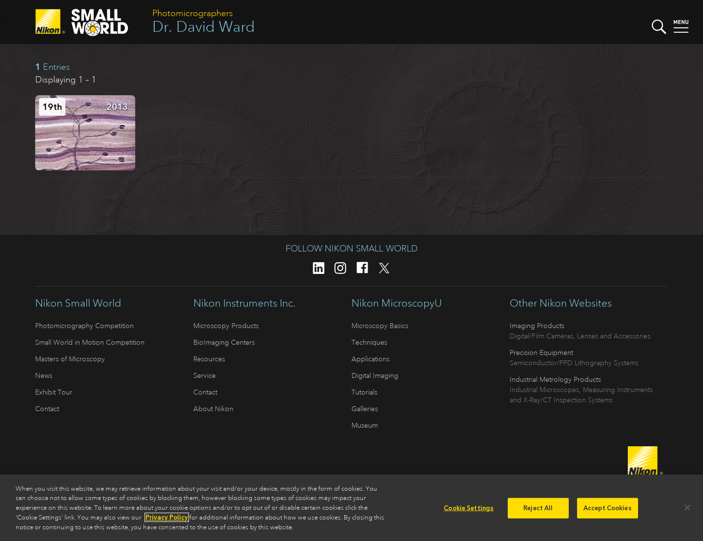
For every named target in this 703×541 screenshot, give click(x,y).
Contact (47, 408)
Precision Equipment (541, 352)
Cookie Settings (469, 511)
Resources (209, 358)
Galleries (365, 408)
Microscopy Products (226, 325)
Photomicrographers (192, 13)
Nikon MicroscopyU (397, 303)
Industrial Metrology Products (555, 379)
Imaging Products (537, 325)
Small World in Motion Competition (90, 342)
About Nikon (213, 408)
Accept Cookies (607, 511)
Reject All (538, 511)
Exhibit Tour (53, 392)
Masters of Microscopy (70, 358)
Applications (371, 358)
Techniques (369, 342)
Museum (365, 425)
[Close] (687, 510)
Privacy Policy (166, 520)
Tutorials (364, 392)
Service (204, 375)
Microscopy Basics (380, 325)
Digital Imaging (375, 375)
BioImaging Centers (224, 342)
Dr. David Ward (203, 26)
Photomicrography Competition (84, 325)
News (43, 375)
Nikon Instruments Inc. (244, 303)
